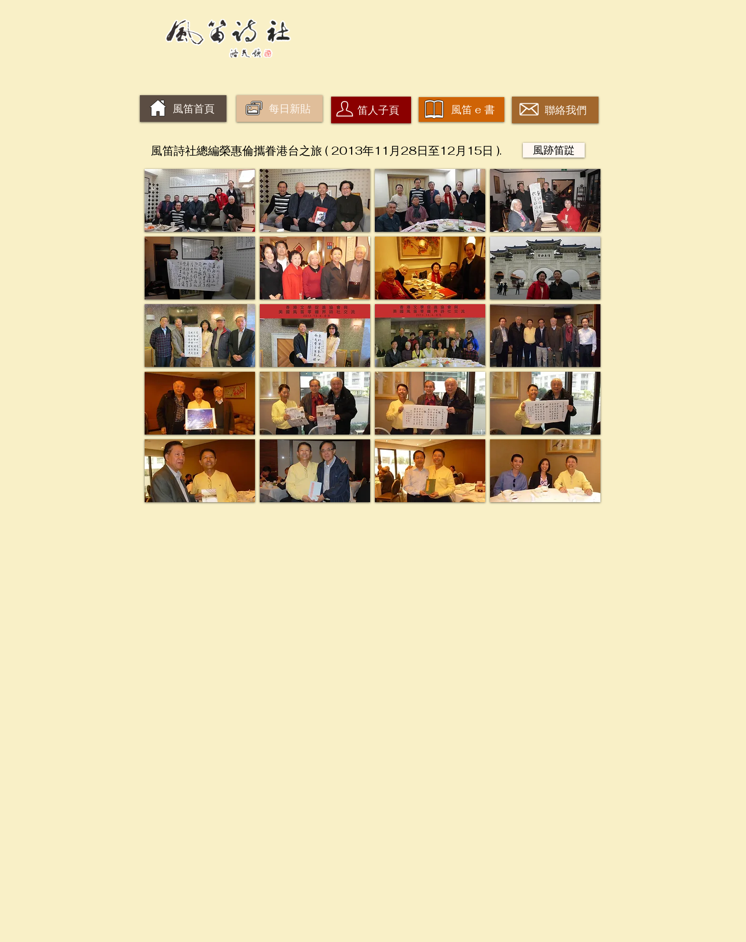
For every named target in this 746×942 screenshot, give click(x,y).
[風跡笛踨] (554, 150)
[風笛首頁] (183, 108)
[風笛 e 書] (461, 109)
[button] (200, 200)
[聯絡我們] (555, 110)
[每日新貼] (279, 108)
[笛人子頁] (371, 110)
